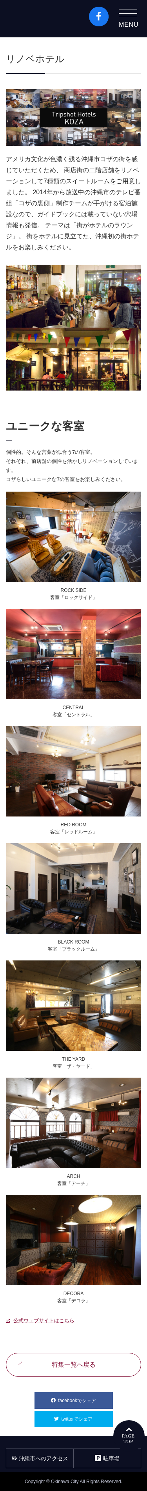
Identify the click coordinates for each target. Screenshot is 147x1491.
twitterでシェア (87, 1416)
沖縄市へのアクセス (40, 1458)
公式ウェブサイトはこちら (43, 1320)
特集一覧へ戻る (74, 1364)
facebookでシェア (85, 1397)
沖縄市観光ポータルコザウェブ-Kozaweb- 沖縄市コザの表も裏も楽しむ (39, 19)
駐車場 (107, 1458)
